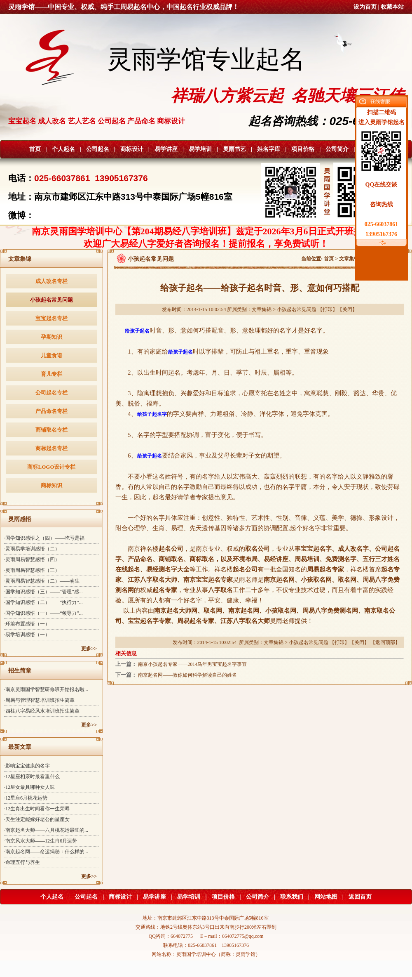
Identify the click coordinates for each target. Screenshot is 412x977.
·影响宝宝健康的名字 (27, 766)
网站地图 (325, 897)
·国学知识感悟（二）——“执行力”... (43, 602)
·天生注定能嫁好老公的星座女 (37, 819)
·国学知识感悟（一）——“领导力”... (43, 613)
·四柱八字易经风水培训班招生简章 (42, 711)
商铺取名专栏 (51, 430)
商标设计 (131, 149)
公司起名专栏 (51, 392)
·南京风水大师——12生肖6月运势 (40, 841)
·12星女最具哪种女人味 (29, 787)
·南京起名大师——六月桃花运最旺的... (46, 830)
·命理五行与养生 (22, 862)
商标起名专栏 (51, 448)
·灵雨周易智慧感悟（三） (32, 570)
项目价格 (302, 149)
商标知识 (51, 485)
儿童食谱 (51, 355)
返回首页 (360, 897)
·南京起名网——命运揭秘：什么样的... (46, 851)
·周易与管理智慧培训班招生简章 (39, 700)
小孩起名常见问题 (51, 300)
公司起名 (97, 149)
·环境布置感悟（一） (27, 624)
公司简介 (337, 149)
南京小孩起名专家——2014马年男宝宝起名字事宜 (192, 664)
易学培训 (200, 149)
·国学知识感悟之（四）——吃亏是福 (44, 538)
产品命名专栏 (51, 411)
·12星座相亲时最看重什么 (32, 776)
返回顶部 (385, 642)
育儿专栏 (51, 374)
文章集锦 (349, 259)
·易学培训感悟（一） (27, 634)
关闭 (347, 309)
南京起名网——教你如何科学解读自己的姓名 (187, 675)
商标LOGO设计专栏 (51, 467)
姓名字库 (268, 149)
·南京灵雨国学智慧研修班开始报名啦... (46, 689)
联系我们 (291, 897)
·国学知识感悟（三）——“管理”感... (43, 592)
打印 (327, 309)
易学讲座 (166, 149)
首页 (35, 149)
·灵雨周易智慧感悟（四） (32, 559)
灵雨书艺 (234, 149)
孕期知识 (51, 337)
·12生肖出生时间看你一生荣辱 (37, 809)
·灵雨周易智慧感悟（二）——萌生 (42, 581)
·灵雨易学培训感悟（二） (32, 549)
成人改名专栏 (51, 281)
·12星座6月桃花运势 (25, 798)
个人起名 (63, 149)
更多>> (89, 648)
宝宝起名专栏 (51, 318)
